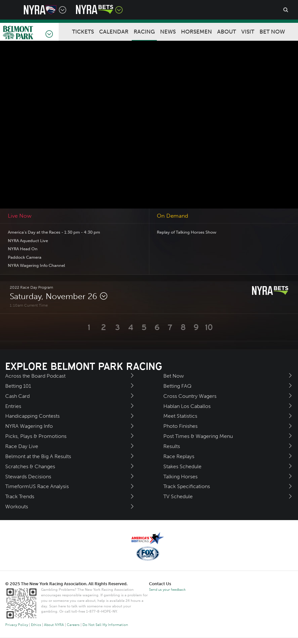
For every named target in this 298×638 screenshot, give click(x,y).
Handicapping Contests (32, 416)
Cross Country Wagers (189, 396)
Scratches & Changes (30, 466)
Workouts (16, 506)
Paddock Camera (24, 257)
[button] (89, 327)
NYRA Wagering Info (29, 426)
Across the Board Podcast (35, 376)
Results (171, 446)
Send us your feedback (167, 589)
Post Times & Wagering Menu (198, 436)
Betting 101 (18, 386)
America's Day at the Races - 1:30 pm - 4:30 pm (54, 232)
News (168, 31)
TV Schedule (178, 496)
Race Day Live (21, 446)
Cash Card (17, 396)
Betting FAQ (177, 386)
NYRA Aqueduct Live (28, 240)
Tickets (83, 31)
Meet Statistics (180, 416)
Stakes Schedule (182, 466)
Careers (73, 625)
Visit (247, 31)
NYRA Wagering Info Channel (36, 265)
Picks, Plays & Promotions (36, 436)
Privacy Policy (16, 625)
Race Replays (178, 456)
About (226, 31)
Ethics (36, 625)
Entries (13, 406)
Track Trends (19, 496)
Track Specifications (186, 486)
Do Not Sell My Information (105, 625)
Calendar (113, 31)
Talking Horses (180, 476)
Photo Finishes (180, 426)
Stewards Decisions (28, 476)
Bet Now (272, 31)
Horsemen (196, 31)
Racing (144, 31)
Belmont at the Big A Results (38, 456)
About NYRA (54, 625)
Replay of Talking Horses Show (186, 232)
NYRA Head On (22, 248)
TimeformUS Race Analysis (37, 486)
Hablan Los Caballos (187, 406)
